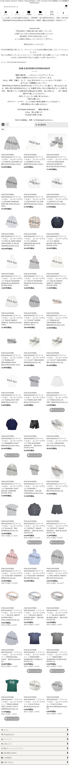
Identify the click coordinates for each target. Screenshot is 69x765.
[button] (63, 13)
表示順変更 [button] (40, 125)
